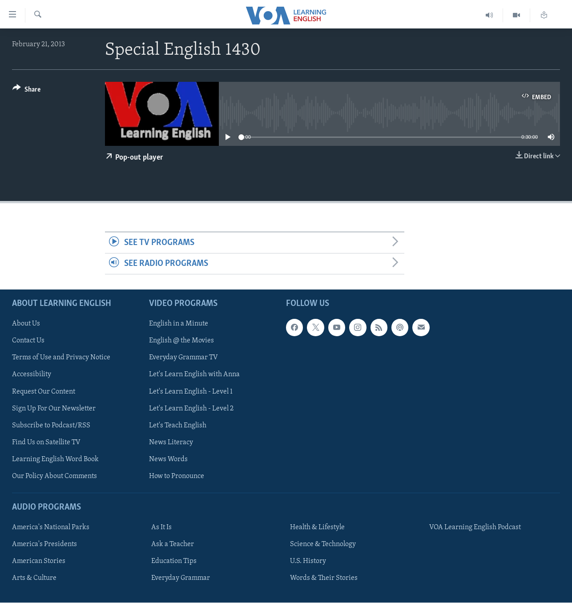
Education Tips (174, 561)
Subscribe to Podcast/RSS (51, 425)
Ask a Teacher (172, 544)
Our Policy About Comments (54, 476)
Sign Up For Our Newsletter (54, 408)
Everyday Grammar (180, 578)
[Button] (26, 91)
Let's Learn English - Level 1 (191, 391)
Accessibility (31, 374)
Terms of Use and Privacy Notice (61, 358)
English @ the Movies (181, 341)
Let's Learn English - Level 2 (191, 408)
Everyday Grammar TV (183, 358)
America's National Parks (50, 527)
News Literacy (171, 442)
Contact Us (28, 341)
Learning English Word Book (55, 459)
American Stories (38, 561)
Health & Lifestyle (317, 527)
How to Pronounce (176, 476)
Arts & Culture (34, 578)
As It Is (161, 527)
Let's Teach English (177, 425)
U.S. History (308, 561)
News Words (168, 459)
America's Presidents (44, 544)
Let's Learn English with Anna (194, 374)
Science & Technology (323, 544)
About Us (26, 324)
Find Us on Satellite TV (46, 442)
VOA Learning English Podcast (475, 527)
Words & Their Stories (324, 578)
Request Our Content (43, 391)
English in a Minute (178, 324)
